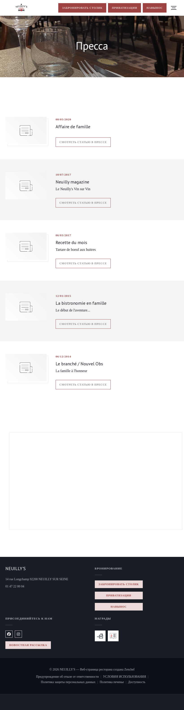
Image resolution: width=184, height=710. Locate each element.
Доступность (136, 682)
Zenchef (129, 669)
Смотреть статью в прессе (85, 141)
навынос (155, 7)
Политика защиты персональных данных (70, 682)
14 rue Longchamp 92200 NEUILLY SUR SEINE (47, 579)
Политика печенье (114, 682)
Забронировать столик (82, 7)
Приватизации (124, 7)
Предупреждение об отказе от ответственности (69, 677)
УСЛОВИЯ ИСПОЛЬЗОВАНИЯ (126, 677)
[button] (174, 8)
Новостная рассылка (28, 645)
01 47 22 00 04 (14, 586)
